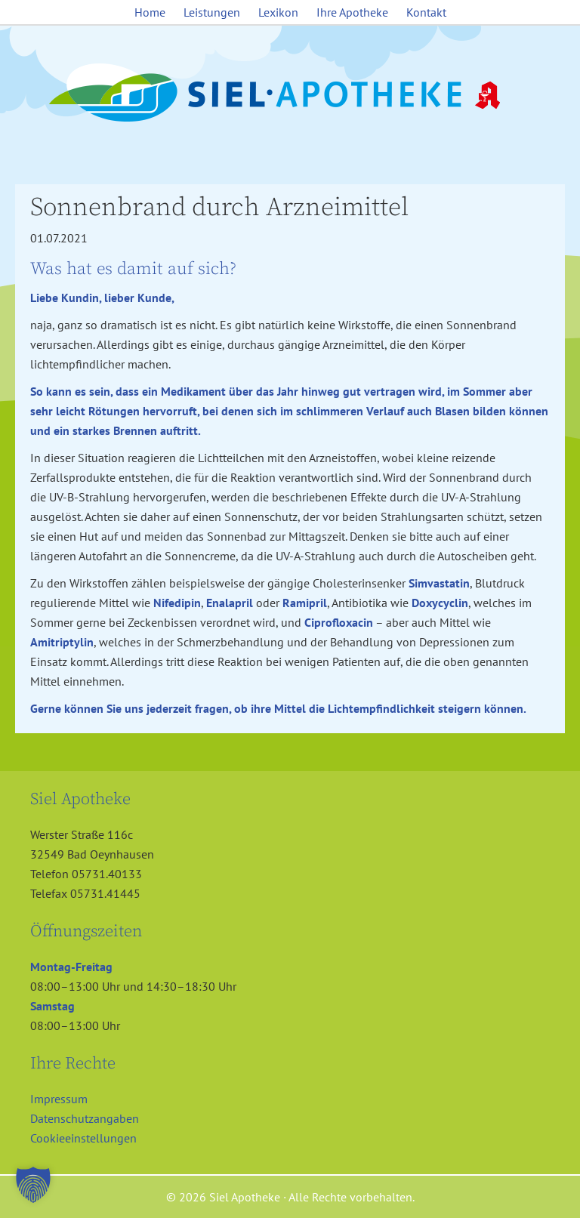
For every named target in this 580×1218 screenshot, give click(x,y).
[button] (33, 1185)
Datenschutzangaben (84, 1118)
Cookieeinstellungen (83, 1138)
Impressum (59, 1098)
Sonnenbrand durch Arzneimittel (219, 208)
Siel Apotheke (290, 93)
